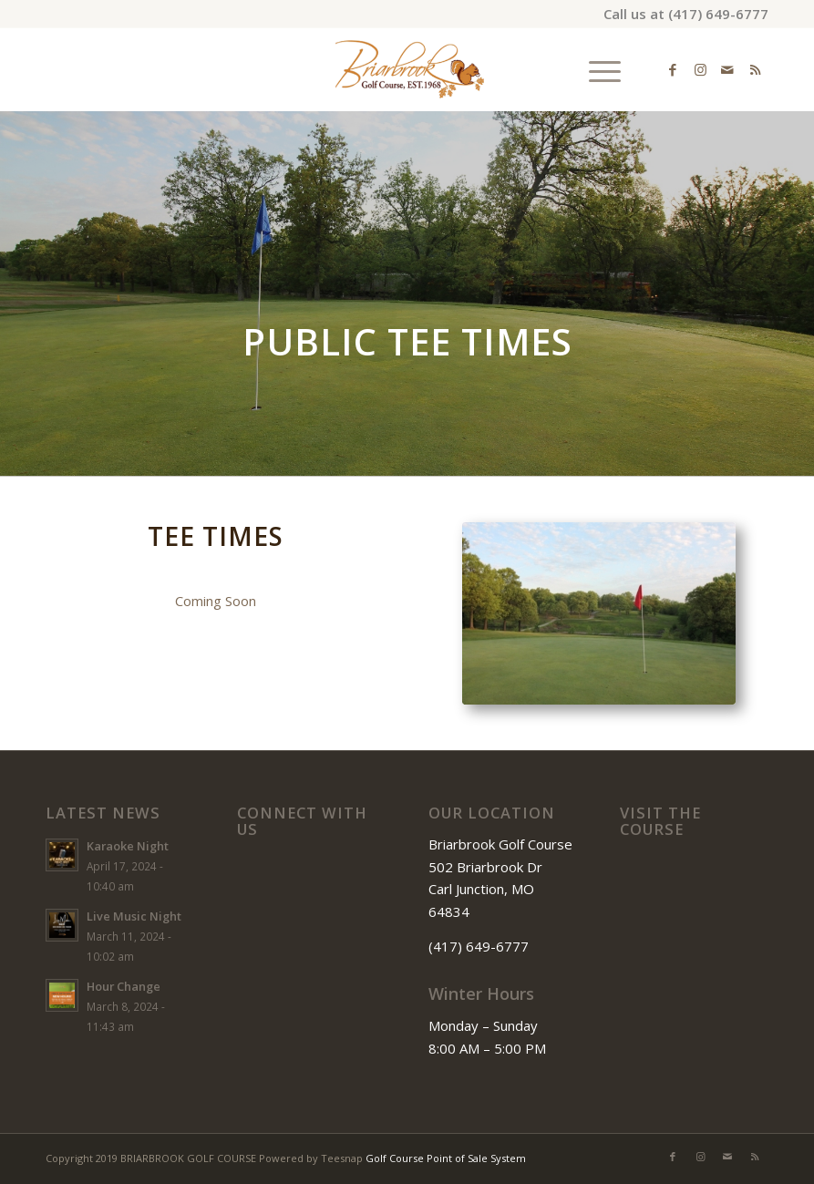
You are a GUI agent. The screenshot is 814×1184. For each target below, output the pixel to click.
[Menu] (596, 69)
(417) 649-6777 (718, 14)
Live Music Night (134, 916)
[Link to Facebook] (672, 69)
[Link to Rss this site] (754, 69)
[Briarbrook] (407, 69)
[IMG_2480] (599, 613)
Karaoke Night (128, 846)
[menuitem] (596, 69)
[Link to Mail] (727, 69)
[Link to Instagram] (700, 69)
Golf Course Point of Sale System (446, 1158)
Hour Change (123, 986)
